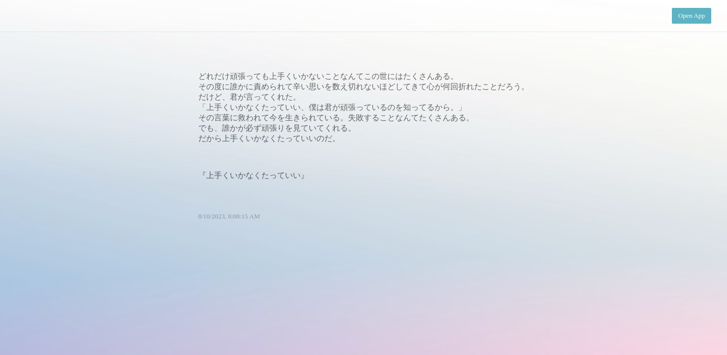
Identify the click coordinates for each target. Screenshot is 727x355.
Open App (691, 15)
